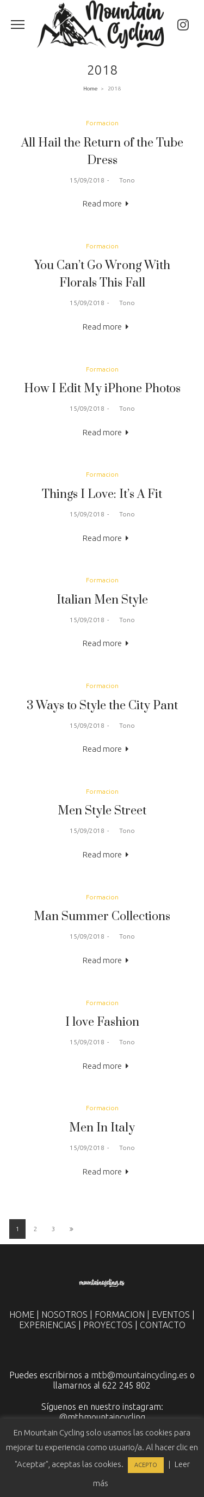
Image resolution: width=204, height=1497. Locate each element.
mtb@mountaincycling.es (139, 1375)
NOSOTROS (64, 1314)
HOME (21, 1314)
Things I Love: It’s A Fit (102, 494)
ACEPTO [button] (145, 1465)
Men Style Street (102, 811)
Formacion (102, 122)
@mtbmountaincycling (102, 1417)
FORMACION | (123, 1314)
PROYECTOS (108, 1325)
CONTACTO (163, 1325)
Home (90, 89)
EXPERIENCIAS (47, 1325)
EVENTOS (171, 1314)
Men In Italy (102, 1128)
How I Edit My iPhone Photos (102, 388)
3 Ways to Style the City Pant (102, 705)
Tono (123, 180)
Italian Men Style (102, 600)
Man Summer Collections (102, 916)
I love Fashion (102, 1022)
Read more (102, 203)
